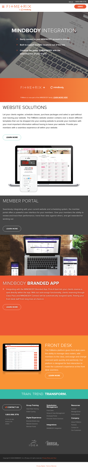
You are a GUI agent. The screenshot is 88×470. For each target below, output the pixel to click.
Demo (80, 7)
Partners (74, 425)
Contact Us (12, 407)
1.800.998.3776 (12, 415)
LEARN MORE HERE (60, 98)
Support (73, 409)
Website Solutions (32, 424)
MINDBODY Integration (54, 428)
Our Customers (76, 430)
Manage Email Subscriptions (75, 413)
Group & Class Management (56, 413)
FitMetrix (22, 7)
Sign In (71, 2)
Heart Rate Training (32, 409)
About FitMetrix (76, 422)
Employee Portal (52, 416)
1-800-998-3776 (80, 2)
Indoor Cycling (30, 412)
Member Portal (31, 426)
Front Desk (50, 410)
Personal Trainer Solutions (55, 419)
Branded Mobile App (32, 421)
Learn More (12, 137)
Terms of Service (51, 466)
